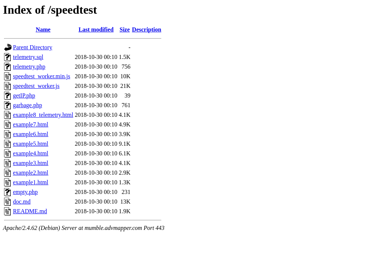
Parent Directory (32, 47)
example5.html (30, 144)
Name (43, 29)
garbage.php (27, 105)
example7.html (30, 124)
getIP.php (24, 95)
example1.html (30, 182)
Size (125, 29)
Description (146, 29)
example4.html (30, 153)
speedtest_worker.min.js (41, 76)
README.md (30, 211)
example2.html (30, 172)
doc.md (22, 201)
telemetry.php (29, 66)
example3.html (30, 163)
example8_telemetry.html (43, 115)
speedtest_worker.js (36, 86)
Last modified (96, 29)
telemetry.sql (28, 57)
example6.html (30, 134)
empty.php (25, 192)
